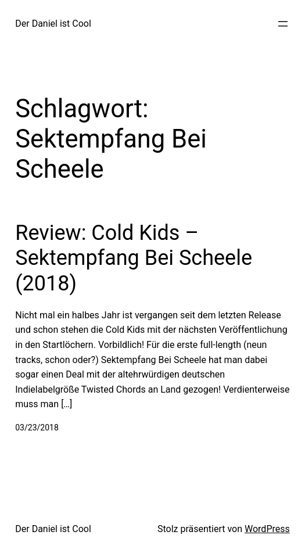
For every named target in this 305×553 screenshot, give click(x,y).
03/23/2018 (37, 427)
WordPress (267, 528)
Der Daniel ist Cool (53, 23)
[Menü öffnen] (283, 24)
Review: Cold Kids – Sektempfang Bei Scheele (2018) (133, 258)
